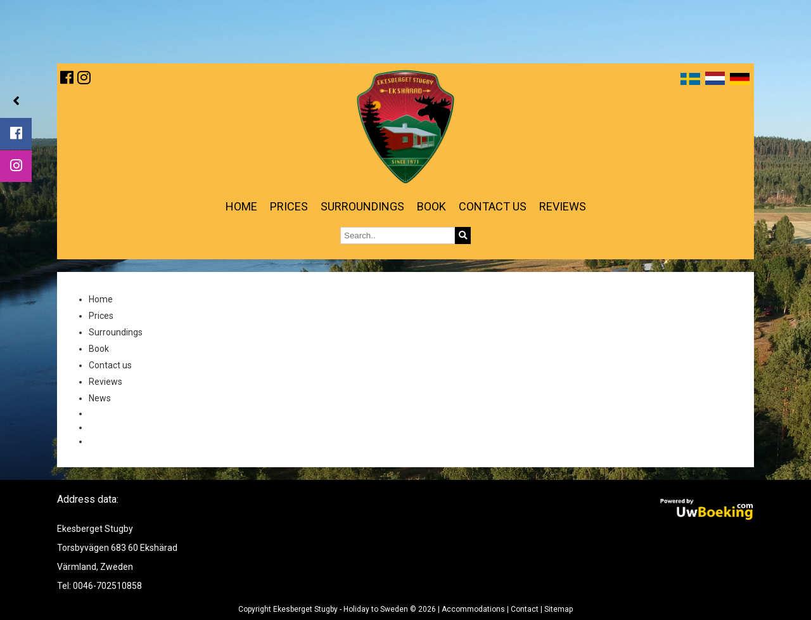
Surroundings (362, 206)
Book (431, 206)
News (100, 398)
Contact (525, 609)
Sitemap (558, 609)
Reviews (562, 206)
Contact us (493, 206)
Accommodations (473, 609)
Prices (289, 206)
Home (241, 206)
